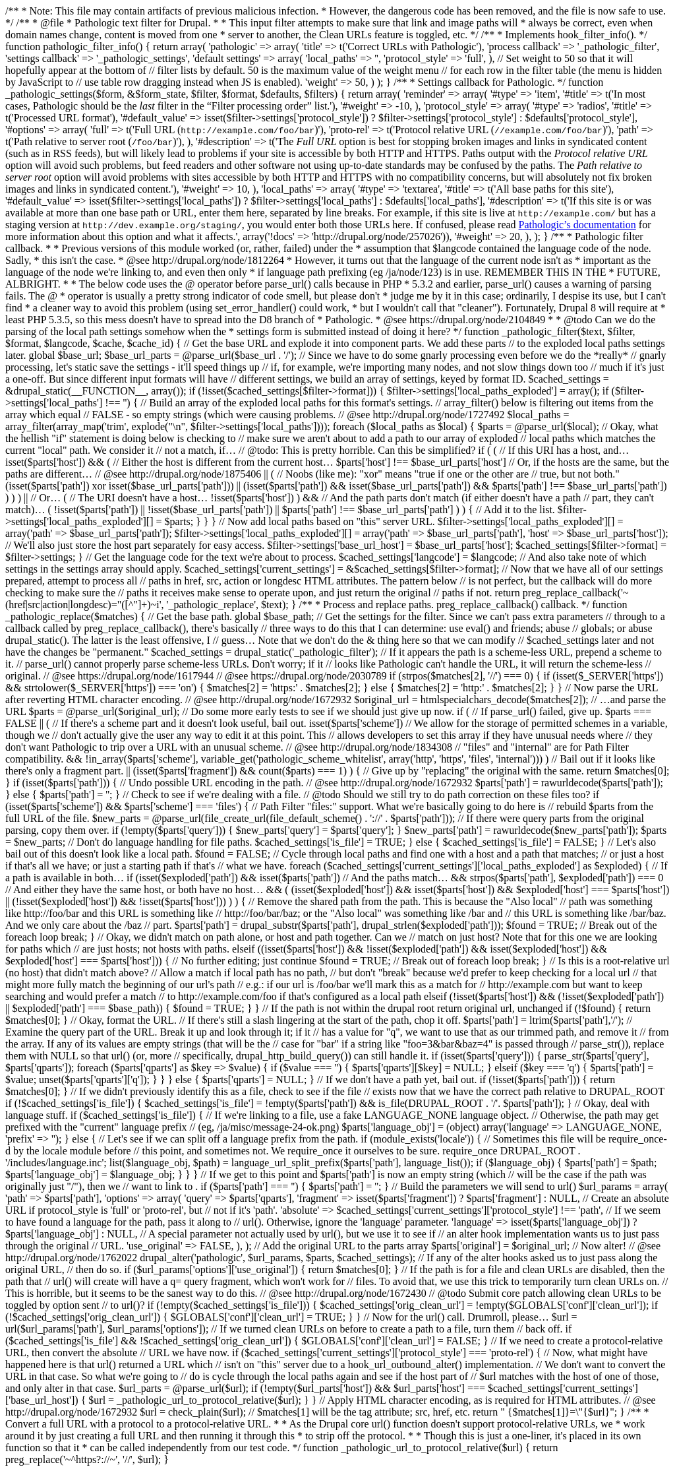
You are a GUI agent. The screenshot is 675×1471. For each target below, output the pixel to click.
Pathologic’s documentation (577, 224)
